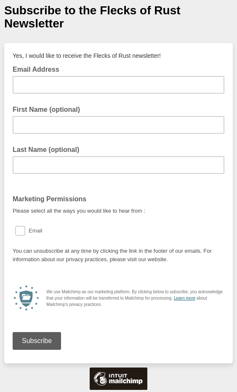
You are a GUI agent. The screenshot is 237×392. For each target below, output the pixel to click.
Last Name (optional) (46, 149)
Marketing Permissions (49, 199)
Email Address (38, 68)
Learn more (184, 298)
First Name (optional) (46, 109)
